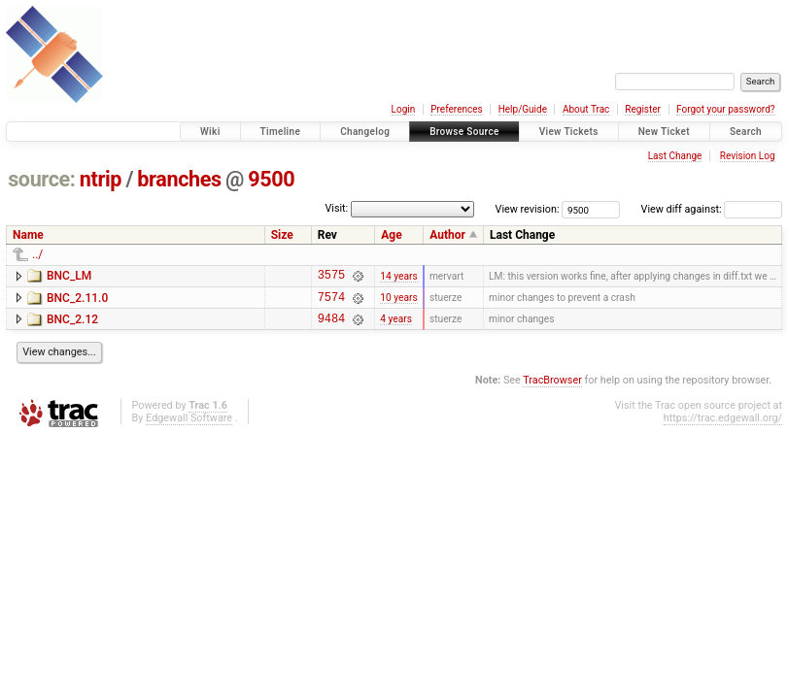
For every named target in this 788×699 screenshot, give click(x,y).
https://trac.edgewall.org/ (723, 426)
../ (37, 254)
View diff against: (711, 209)
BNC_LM (69, 276)
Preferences (456, 109)
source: (41, 179)
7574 (331, 302)
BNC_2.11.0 (77, 301)
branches (179, 179)
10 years (398, 302)
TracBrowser (552, 389)
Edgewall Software (189, 426)
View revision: (528, 209)
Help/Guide (522, 109)
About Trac (586, 109)
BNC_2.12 (72, 325)
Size (282, 235)
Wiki (210, 131)
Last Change (675, 155)
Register (643, 109)
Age (391, 235)
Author (447, 235)
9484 (331, 326)
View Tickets (569, 131)
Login (404, 109)
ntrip (100, 179)
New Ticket (664, 131)
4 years (396, 326)
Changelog (365, 131)
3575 (331, 277)
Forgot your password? (725, 109)
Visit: (336, 208)
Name (28, 235)
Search (746, 131)
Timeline (280, 131)
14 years (398, 277)
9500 (271, 179)
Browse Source (464, 131)
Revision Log (747, 155)
